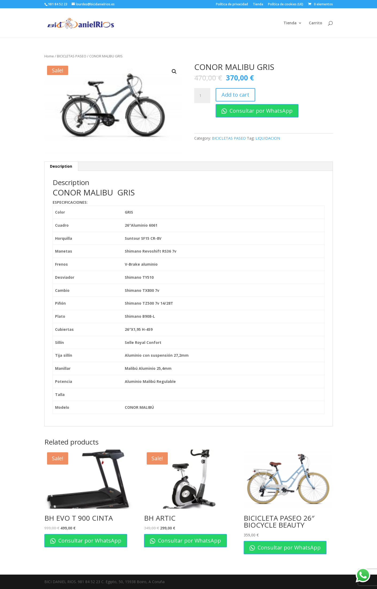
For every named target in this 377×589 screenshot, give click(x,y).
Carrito (315, 23)
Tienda (258, 4)
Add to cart (235, 94)
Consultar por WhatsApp (257, 110)
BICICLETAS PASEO (71, 56)
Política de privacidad (232, 4)
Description (61, 166)
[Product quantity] (202, 95)
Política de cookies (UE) (285, 4)
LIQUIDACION (267, 138)
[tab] (61, 166)
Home (49, 56)
